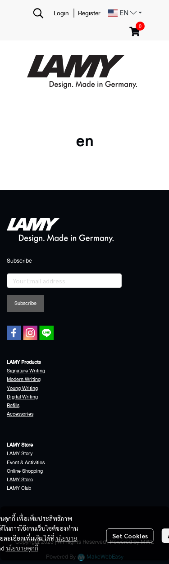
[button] (38, 13)
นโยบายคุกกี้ (22, 548)
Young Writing (22, 388)
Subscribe (25, 303)
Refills (13, 405)
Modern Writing (24, 379)
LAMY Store (20, 479)
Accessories (20, 414)
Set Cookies (130, 536)
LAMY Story (19, 453)
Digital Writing (22, 397)
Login (61, 13)
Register (89, 13)
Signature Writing (26, 371)
